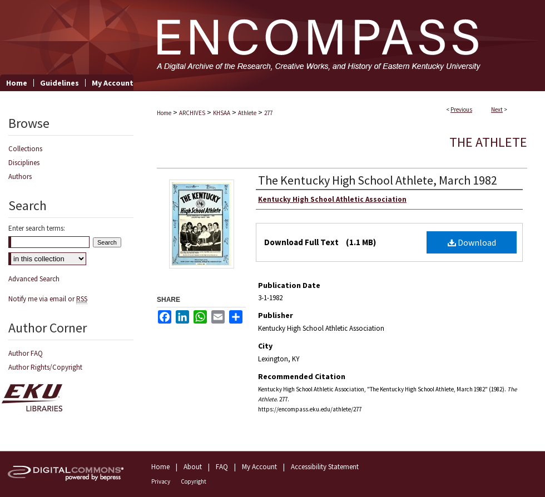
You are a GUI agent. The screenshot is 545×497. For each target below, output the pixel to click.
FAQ (222, 466)
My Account (259, 466)
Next (497, 109)
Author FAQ (25, 353)
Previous (461, 109)
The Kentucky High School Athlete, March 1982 (377, 180)
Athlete (247, 113)
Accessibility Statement (325, 466)
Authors (20, 176)
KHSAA (221, 113)
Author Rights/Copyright (45, 367)
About (193, 466)
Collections (25, 148)
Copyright (193, 481)
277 (268, 113)
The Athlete (488, 142)
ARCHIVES (192, 113)
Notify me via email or (47, 299)
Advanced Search (34, 279)
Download (472, 242)
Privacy (160, 481)
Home (164, 113)
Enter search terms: (36, 228)
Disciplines (23, 162)
